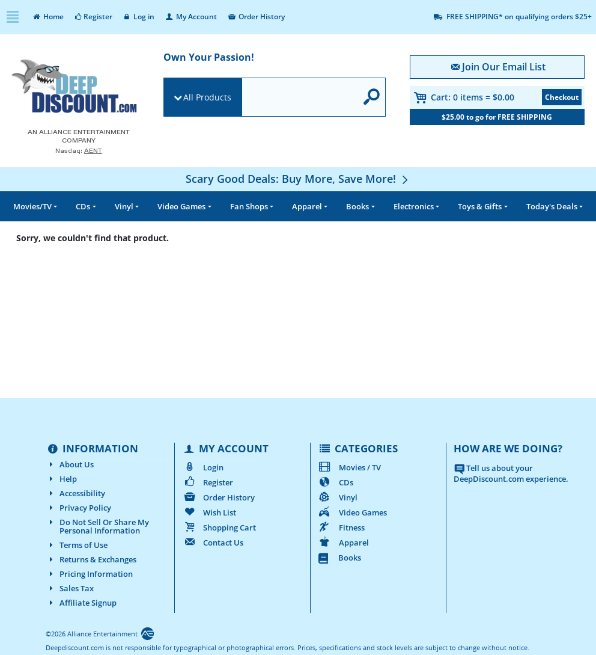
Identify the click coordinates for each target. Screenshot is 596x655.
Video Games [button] (181, 206)
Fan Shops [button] (249, 206)
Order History (256, 16)
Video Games (352, 512)
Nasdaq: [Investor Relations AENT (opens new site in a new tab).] (78, 151)
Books (339, 557)
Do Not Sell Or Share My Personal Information (97, 526)
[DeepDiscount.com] (74, 87)
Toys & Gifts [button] (480, 206)
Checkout (562, 97)
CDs (335, 482)
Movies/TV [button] (32, 206)
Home (47, 16)
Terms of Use (77, 545)
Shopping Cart (219, 527)
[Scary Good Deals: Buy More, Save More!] (298, 178)
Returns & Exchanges (91, 559)
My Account (190, 16)
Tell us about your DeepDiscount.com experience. (511, 474)
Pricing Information (89, 574)
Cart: (472, 97)
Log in (138, 16)
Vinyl (337, 497)
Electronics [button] (414, 206)
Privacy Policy (78, 507)
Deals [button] (551, 206)
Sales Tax (70, 588)
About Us (70, 464)
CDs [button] (83, 206)
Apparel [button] (307, 206)
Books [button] (357, 206)
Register (92, 16)
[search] (299, 97)
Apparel (343, 542)
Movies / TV (349, 467)
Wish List (209, 512)
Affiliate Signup (81, 602)
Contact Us (212, 542)
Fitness (341, 527)
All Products (207, 97)
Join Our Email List (497, 66)
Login (203, 467)
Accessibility (75, 493)
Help (61, 479)
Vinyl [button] (124, 206)
